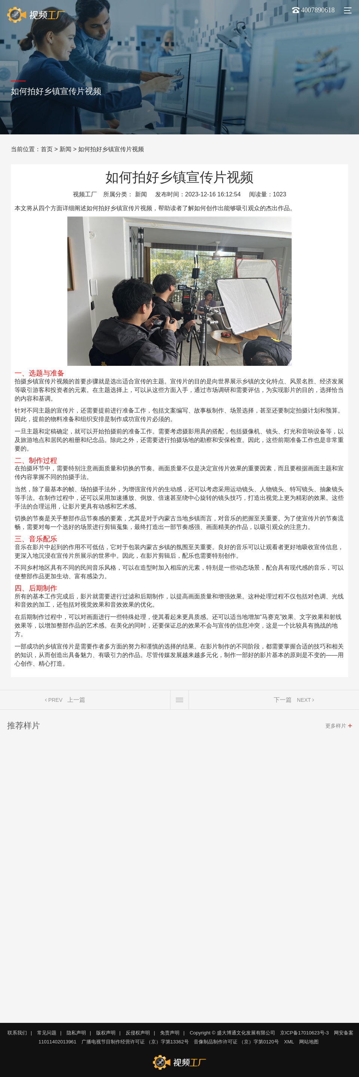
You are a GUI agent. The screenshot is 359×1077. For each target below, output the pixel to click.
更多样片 (335, 727)
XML (289, 1042)
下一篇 (283, 701)
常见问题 (46, 1033)
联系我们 (17, 1033)
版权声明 (106, 1033)
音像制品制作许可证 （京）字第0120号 (236, 1042)
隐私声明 (76, 1033)
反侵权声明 (138, 1033)
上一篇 (76, 701)
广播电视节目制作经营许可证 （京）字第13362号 (135, 1042)
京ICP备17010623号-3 (304, 1033)
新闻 (65, 149)
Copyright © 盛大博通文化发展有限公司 (232, 1033)
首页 (47, 149)
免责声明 (170, 1033)
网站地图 (309, 1042)
